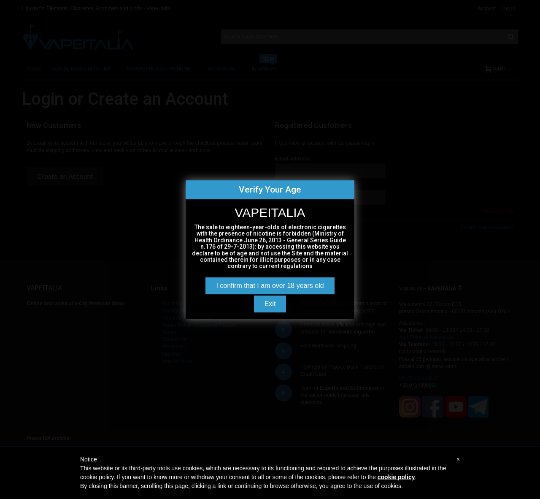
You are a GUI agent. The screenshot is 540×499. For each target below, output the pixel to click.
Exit (270, 303)
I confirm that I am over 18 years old (270, 285)
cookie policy (396, 477)
